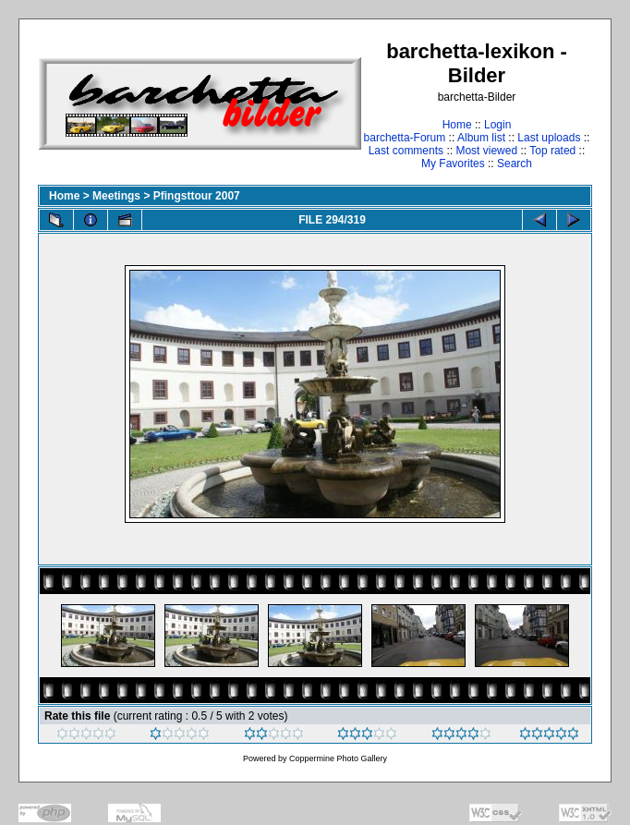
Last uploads (548, 137)
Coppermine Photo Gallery (338, 758)
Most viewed (486, 150)
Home (457, 124)
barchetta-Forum (405, 137)
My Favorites (453, 163)
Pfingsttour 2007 (196, 195)
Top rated (552, 150)
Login (497, 124)
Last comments (406, 150)
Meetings (116, 195)
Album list (481, 137)
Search (514, 163)
